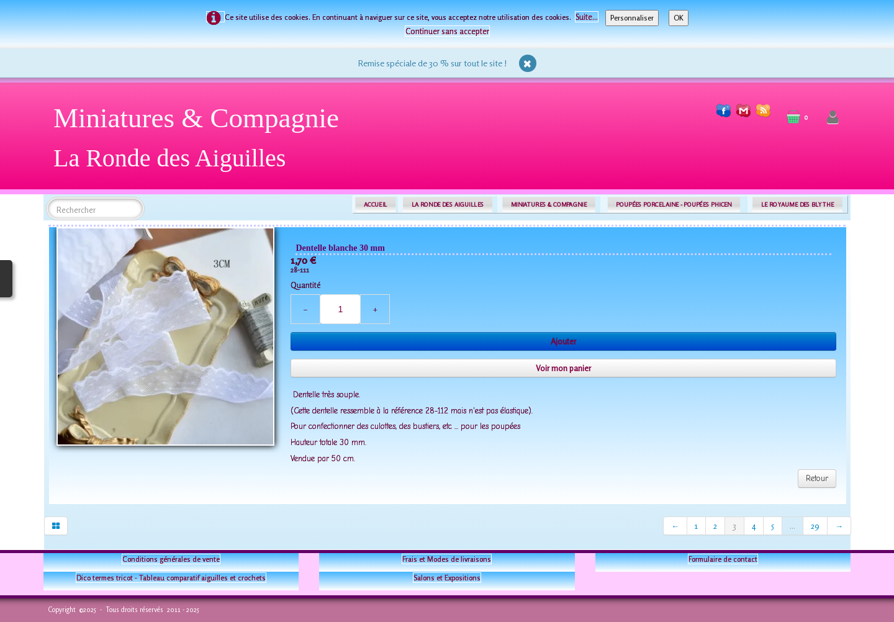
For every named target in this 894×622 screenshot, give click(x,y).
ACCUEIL (375, 205)
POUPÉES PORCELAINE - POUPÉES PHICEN (673, 205)
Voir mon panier (563, 368)
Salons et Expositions (447, 577)
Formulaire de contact (723, 559)
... (792, 526)
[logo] (200, 142)
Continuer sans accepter (447, 31)
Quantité (305, 285)
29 (815, 526)
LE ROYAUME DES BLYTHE (797, 205)
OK (679, 17)
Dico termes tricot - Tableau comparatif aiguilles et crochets (171, 577)
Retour (817, 478)
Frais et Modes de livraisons (446, 559)
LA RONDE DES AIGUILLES (448, 205)
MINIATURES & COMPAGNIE (549, 205)
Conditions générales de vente (171, 559)
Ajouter (563, 341)
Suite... (587, 17)
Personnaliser (632, 17)
